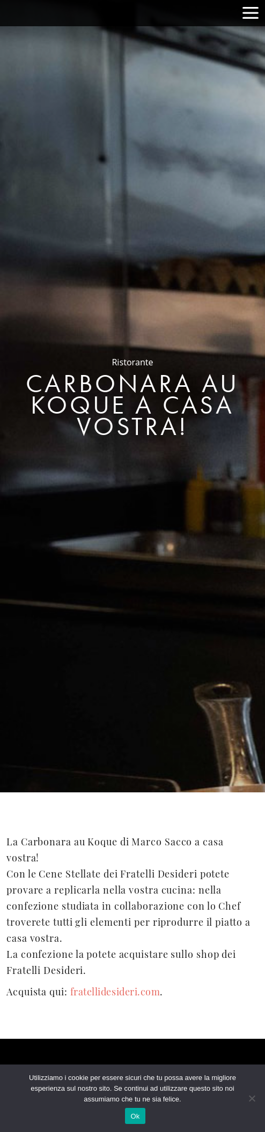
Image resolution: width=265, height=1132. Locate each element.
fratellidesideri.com (115, 993)
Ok (134, 1116)
